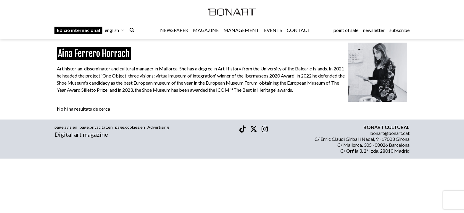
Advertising (158, 127)
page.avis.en (65, 127)
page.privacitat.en (96, 127)
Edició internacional (78, 30)
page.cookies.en (130, 127)
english (115, 30)
